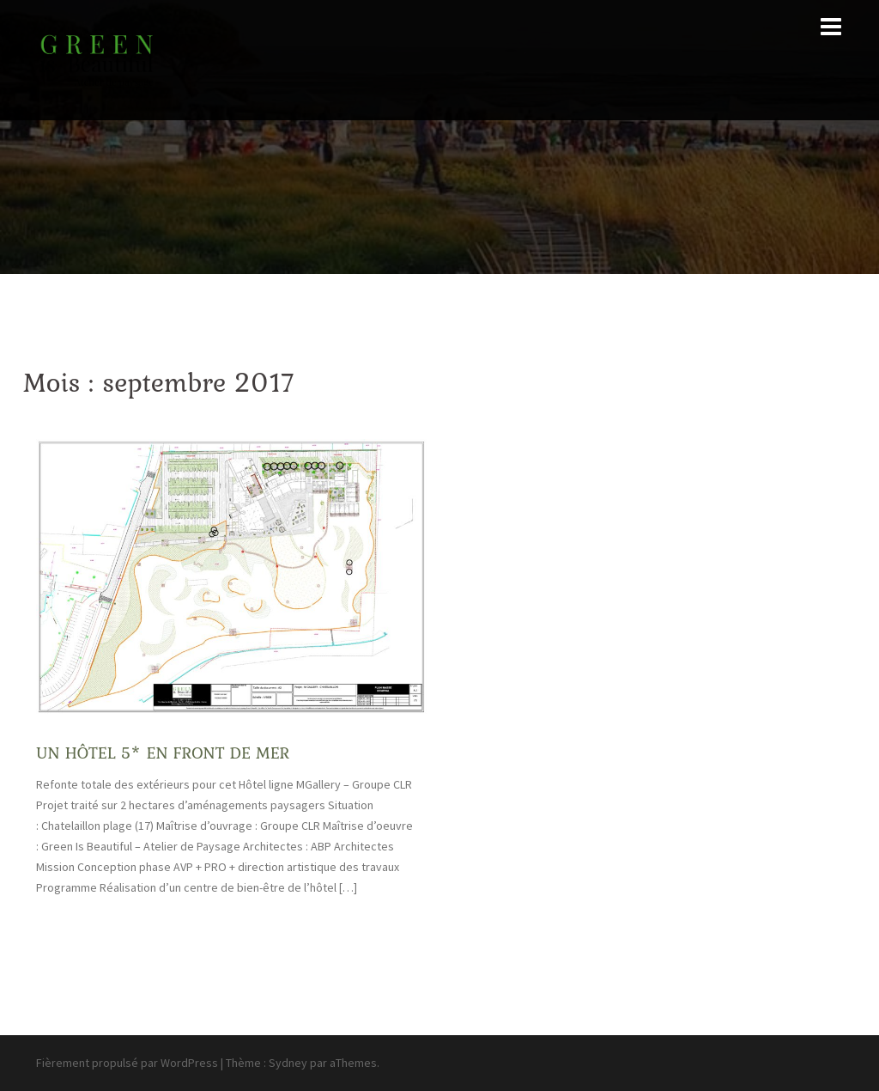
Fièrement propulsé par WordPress (127, 1062)
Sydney (288, 1062)
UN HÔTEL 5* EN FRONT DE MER (162, 752)
